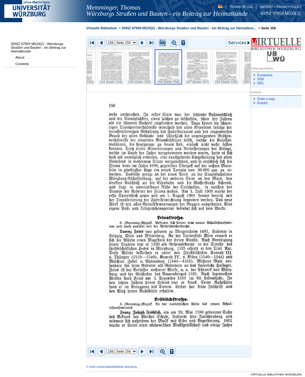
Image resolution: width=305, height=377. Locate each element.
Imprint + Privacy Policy (281, 7)
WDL (260, 83)
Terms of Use (241, 7)
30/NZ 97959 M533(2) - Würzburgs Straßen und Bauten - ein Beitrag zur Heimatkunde (38, 47)
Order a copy (266, 99)
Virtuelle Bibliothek (101, 28)
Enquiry (262, 103)
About (19, 57)
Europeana (264, 75)
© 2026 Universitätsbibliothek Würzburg (111, 366)
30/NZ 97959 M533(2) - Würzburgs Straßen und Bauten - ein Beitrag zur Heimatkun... (189, 28)
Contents (22, 64)
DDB (260, 79)
